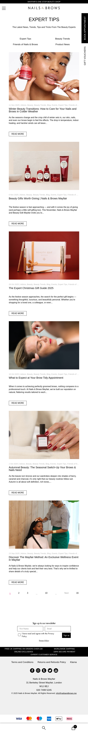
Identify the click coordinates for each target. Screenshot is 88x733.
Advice (23, 105)
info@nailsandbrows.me (66, 693)
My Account (14, 728)
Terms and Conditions (22, 662)
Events (54, 105)
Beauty (30, 105)
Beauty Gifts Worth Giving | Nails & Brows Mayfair (38, 198)
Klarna (73, 662)
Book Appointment (84, 28)
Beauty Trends (62, 38)
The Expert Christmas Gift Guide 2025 (31, 288)
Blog (49, 105)
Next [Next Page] (66, 593)
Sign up (66, 635)
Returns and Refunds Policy (52, 662)
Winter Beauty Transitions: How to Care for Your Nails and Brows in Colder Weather (43, 110)
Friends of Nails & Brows (25, 44)
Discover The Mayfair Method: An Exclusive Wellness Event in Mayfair (43, 558)
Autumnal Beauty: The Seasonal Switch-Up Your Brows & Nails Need (42, 468)
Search (44, 728)
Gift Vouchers (84, 55)
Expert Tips (25, 38)
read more (17, 134)
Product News (62, 44)
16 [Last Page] (77, 593)
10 (46, 593)
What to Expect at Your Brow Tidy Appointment (36, 377)
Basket (68, 726)
